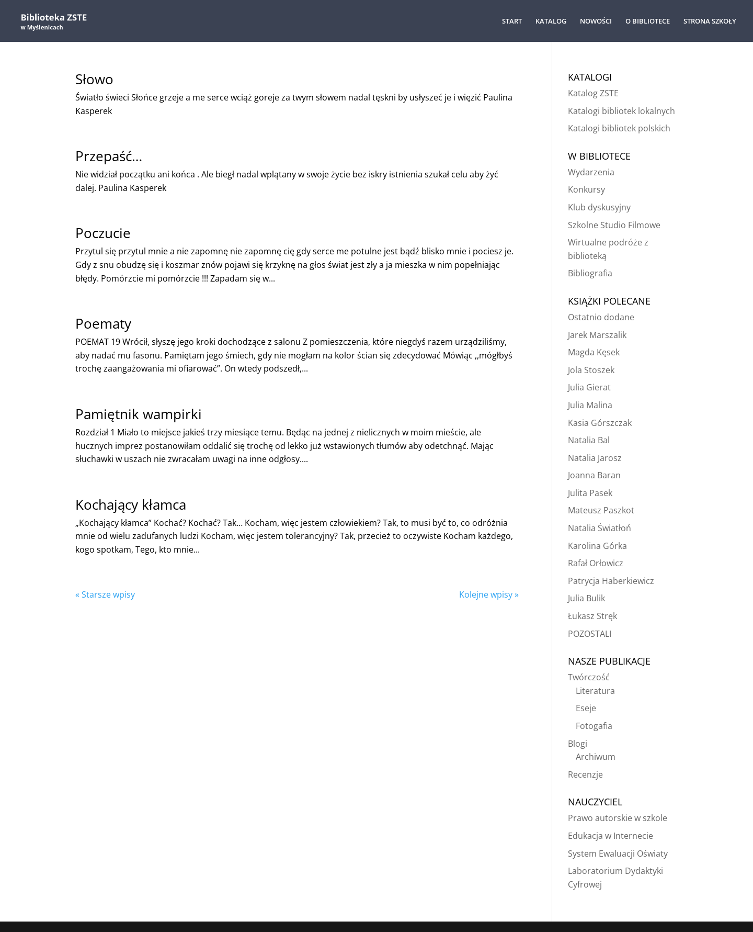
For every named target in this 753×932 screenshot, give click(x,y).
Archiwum (595, 756)
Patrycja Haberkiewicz (611, 581)
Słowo (94, 79)
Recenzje (585, 774)
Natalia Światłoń (599, 528)
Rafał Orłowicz (595, 563)
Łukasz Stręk (592, 616)
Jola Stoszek (591, 370)
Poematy (103, 323)
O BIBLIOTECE (647, 21)
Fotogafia (594, 726)
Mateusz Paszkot (601, 510)
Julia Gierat (589, 387)
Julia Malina (590, 405)
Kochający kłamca (130, 504)
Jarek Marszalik (597, 335)
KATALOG (550, 21)
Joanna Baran (594, 475)
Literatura (595, 691)
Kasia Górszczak (600, 423)
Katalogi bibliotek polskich (619, 128)
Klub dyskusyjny (599, 207)
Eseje (586, 708)
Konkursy (586, 189)
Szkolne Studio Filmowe (614, 225)
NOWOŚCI (596, 21)
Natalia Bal (589, 440)
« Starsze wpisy (105, 594)
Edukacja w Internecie (610, 835)
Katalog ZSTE (593, 93)
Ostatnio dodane (601, 317)
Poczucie (103, 232)
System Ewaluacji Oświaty (618, 853)
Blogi (577, 743)
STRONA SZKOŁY (709, 21)
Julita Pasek (590, 493)
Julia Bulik (586, 598)
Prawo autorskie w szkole (617, 818)
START (512, 21)
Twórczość (589, 677)
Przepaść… (108, 156)
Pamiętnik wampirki (138, 414)
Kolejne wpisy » (489, 594)
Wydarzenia (591, 172)
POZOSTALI (589, 633)
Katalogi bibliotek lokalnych (621, 111)
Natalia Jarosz (595, 458)
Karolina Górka (597, 546)
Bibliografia (590, 273)
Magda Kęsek (594, 352)
